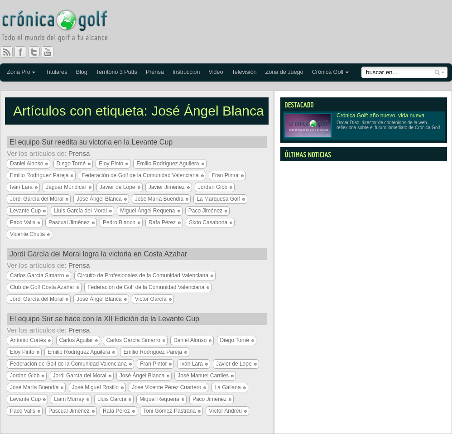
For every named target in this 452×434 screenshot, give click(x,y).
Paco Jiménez (205, 210)
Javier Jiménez (167, 187)
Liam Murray (69, 399)
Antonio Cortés (28, 340)
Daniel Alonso (26, 163)
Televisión (243, 71)
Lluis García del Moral (80, 210)
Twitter (37, 52)
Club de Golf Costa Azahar (42, 287)
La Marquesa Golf (218, 199)
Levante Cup (25, 210)
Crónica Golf (328, 71)
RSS (7, 52)
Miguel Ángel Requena (147, 210)
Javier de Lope (117, 187)
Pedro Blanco (119, 222)
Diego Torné (71, 163)
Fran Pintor (225, 175)
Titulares (56, 71)
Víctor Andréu (225, 411)
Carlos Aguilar (76, 340)
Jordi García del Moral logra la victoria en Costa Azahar (98, 254)
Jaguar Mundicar (66, 187)
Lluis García (111, 399)
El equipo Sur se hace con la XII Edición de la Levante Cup (104, 319)
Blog (81, 71)
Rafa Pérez (162, 222)
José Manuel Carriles (203, 375)
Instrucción (186, 71)
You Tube (51, 52)
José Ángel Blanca (99, 199)
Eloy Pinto (111, 163)
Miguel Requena (159, 399)
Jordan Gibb (212, 187)
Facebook (24, 52)
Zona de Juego (284, 71)
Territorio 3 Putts (116, 71)
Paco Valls (22, 222)
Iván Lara (21, 187)
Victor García (151, 299)
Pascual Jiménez (69, 222)
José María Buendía (159, 199)
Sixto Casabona (208, 222)
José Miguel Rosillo (95, 387)
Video (215, 71)
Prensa (155, 71)
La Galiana (228, 387)
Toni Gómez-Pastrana (169, 411)
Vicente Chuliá (27, 234)
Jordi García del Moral (36, 199)
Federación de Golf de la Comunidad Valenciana (140, 175)
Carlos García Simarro (37, 275)
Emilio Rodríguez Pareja (39, 175)
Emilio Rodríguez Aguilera (167, 163)
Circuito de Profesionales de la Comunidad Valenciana (142, 275)
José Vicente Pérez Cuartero (166, 387)
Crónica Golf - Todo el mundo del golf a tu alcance (61, 27)
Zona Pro (18, 71)
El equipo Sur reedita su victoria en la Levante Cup (91, 142)
